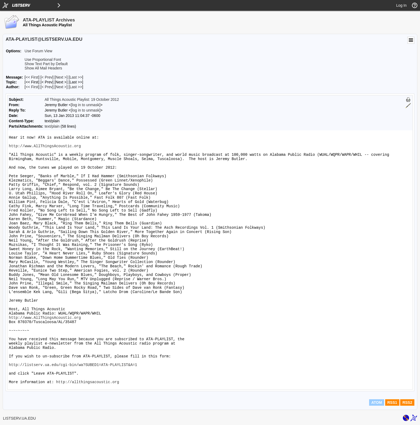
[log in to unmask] (85, 105)
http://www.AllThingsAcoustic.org (45, 146)
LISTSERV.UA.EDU (19, 418)
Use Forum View (38, 51)
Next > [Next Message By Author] (60, 87)
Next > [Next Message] (60, 77)
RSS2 (407, 402)
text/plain (51, 126)
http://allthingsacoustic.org (87, 382)
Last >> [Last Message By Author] (76, 87)
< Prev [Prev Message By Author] (47, 87)
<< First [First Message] (32, 77)
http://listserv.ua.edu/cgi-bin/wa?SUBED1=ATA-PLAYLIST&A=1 (73, 365)
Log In (401, 5)
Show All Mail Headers (43, 68)
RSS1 (392, 402)
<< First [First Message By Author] (32, 87)
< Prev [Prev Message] (47, 77)
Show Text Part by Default (46, 64)
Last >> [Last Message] (76, 77)
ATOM (376, 402)
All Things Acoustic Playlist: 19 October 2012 (81, 99)
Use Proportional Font (43, 59)
